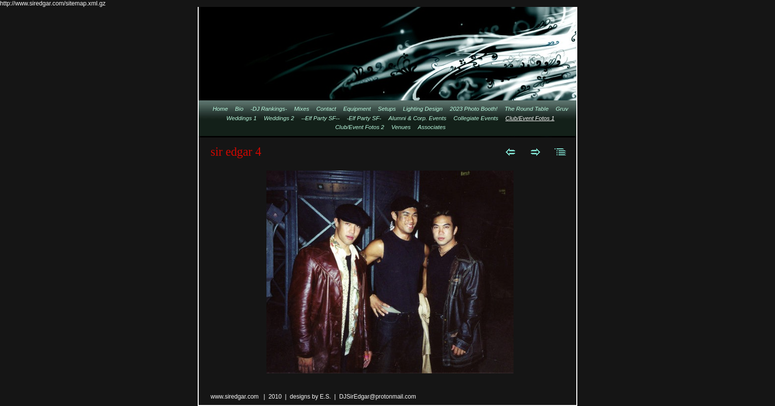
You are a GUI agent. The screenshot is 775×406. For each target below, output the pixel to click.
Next (535, 152)
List (561, 152)
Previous (510, 152)
